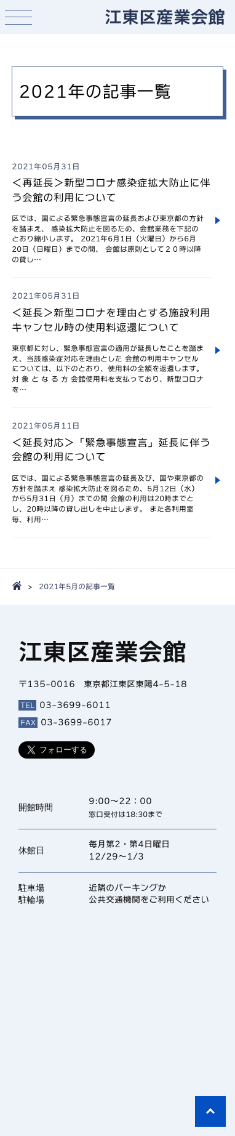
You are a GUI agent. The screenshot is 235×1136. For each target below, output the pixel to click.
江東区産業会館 (165, 16)
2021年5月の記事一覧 (77, 586)
